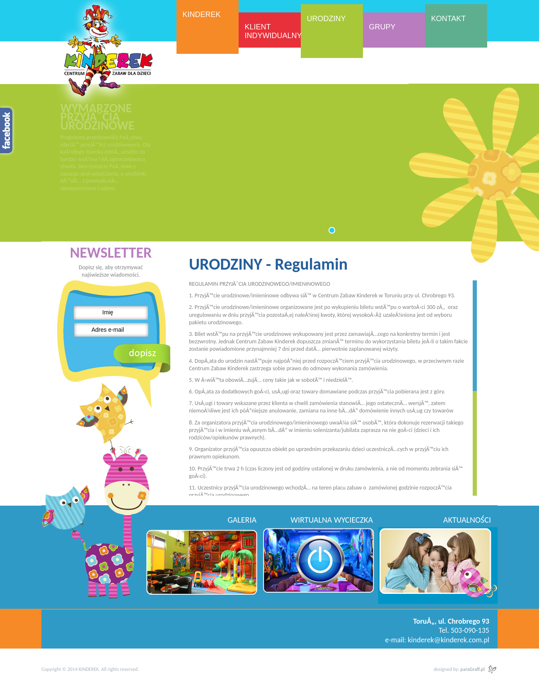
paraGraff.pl (472, 669)
